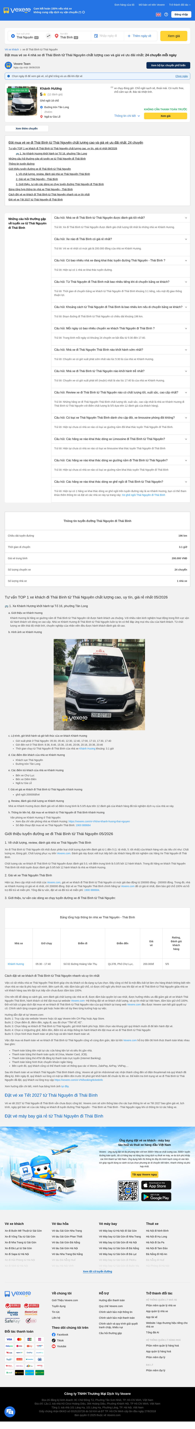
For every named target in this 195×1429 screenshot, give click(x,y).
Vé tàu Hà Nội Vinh (63, 1265)
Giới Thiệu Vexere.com (65, 1300)
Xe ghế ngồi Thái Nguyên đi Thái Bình (143, 494)
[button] (120, 217)
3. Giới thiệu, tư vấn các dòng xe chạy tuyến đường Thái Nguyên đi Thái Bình (60, 184)
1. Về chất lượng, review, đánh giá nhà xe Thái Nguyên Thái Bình (53, 174)
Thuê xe (152, 1224)
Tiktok (60, 1340)
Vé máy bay (108, 1224)
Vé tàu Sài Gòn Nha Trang (67, 1230)
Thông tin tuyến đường (22, 163)
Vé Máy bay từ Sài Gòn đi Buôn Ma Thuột (119, 1267)
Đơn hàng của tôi (124, 4)
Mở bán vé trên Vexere (152, 4)
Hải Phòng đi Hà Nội (157, 1265)
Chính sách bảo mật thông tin (115, 1312)
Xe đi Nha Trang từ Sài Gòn (20, 1242)
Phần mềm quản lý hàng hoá (162, 1345)
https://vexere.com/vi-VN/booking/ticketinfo (79, 1079)
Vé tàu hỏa (60, 1224)
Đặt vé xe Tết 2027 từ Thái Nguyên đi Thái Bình (36, 199)
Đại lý (149, 1365)
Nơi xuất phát (23, 33)
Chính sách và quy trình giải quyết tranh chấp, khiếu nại (118, 1325)
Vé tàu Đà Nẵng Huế (64, 1259)
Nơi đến (64, 33)
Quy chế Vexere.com (111, 1306)
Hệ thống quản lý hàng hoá (163, 1340)
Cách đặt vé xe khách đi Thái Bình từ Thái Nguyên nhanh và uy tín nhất (49, 194)
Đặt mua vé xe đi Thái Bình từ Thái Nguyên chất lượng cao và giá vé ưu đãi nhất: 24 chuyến (76, 142)
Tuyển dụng (59, 1306)
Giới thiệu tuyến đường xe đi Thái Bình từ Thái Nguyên (40, 168)
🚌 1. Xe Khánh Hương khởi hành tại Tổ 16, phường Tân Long (51, 153)
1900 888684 (83, 825)
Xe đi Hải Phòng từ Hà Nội (20, 1259)
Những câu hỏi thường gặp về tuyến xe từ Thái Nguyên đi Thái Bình (47, 158)
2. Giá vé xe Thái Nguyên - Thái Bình (37, 179)
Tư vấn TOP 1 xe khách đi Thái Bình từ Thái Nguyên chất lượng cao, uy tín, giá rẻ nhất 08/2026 (63, 148)
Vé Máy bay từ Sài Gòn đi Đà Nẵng (119, 1248)
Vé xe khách (12, 49)
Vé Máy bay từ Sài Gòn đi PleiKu (117, 1259)
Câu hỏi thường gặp (110, 1333)
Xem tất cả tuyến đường (97, 1271)
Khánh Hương (87, 748)
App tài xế (151, 1317)
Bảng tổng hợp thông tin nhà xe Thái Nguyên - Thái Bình (41, 189)
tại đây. (65, 1086)
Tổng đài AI (152, 1332)
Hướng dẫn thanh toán (112, 1300)
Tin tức (56, 1312)
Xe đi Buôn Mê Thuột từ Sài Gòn (23, 1230)
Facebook (62, 1334)
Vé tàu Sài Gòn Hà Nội (65, 1248)
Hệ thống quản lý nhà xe (161, 1300)
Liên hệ (56, 1317)
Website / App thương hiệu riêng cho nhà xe (167, 1324)
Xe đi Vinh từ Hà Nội (16, 1265)
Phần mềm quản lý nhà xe (161, 1305)
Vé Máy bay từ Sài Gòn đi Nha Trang (120, 1236)
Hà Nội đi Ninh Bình (157, 1230)
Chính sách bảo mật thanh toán (117, 1317)
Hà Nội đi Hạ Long (156, 1236)
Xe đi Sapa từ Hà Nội (17, 1254)
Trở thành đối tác (180, 4)
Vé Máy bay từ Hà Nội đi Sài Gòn (118, 1230)
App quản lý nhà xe (157, 1311)
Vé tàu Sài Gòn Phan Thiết (67, 1236)
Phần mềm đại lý (155, 1357)
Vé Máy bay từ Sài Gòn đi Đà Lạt (117, 1254)
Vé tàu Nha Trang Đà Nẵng (67, 1254)
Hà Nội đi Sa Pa (155, 1242)
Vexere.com (63, 853)
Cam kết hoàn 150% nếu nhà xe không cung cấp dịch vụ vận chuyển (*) (57, 10)
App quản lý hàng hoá (158, 1351)
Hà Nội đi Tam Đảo (157, 1248)
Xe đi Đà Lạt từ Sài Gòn (18, 1248)
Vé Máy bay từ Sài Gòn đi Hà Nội (118, 1242)
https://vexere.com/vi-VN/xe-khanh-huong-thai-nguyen (99, 821)
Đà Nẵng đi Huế (155, 1259)
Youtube (61, 1346)
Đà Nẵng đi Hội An (156, 1254)
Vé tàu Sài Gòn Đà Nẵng (66, 1242)
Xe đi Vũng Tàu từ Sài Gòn (20, 1236)
